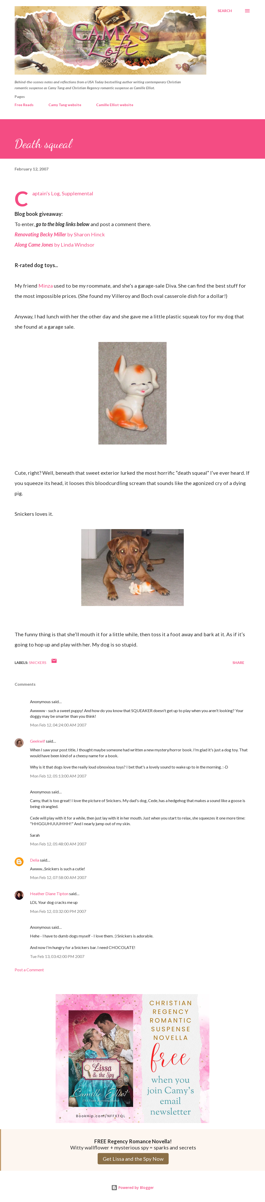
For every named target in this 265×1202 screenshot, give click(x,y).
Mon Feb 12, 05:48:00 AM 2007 (58, 843)
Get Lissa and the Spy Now (133, 1159)
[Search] (225, 10)
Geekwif (37, 741)
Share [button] (238, 662)
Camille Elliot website (114, 105)
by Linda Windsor (55, 244)
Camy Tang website (64, 105)
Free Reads (24, 105)
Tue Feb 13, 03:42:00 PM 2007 (57, 956)
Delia (34, 859)
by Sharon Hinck (60, 234)
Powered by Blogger (132, 1187)
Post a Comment (29, 969)
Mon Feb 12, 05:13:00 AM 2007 (58, 775)
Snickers (37, 662)
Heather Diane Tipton (49, 893)
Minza (45, 285)
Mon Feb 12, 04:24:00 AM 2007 (58, 724)
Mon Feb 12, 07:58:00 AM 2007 (58, 877)
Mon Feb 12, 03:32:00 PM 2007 (58, 911)
